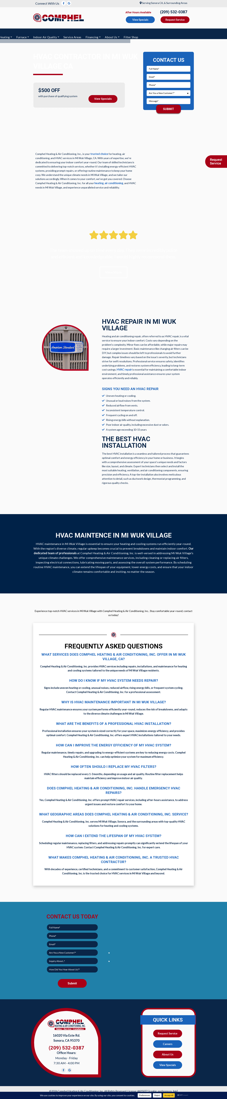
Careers (167, 1043)
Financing (158, 33)
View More (113, 270)
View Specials (103, 96)
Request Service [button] (175, 19)
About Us (177, 33)
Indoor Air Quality (111, 33)
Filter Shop (197, 33)
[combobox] (168, 91)
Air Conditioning (48, 33)
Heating (70, 33)
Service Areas (138, 33)
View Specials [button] (140, 19)
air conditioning (114, 181)
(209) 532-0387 (173, 12)
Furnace (87, 33)
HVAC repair (124, 368)
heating (99, 181)
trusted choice (99, 152)
